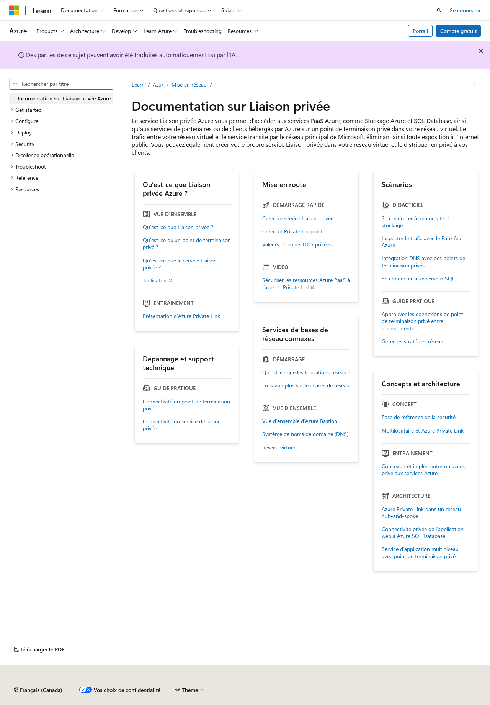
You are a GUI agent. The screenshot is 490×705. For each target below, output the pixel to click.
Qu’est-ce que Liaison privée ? (178, 227)
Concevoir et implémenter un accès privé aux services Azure (423, 470)
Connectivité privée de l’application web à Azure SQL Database (423, 532)
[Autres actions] (474, 85)
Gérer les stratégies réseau (412, 341)
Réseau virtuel (278, 447)
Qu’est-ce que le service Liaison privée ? (180, 264)
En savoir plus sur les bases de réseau (306, 385)
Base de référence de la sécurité (419, 417)
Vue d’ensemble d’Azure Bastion (299, 421)
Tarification (155, 280)
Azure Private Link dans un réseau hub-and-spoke (421, 513)
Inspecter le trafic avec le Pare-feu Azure (421, 242)
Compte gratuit (458, 30)
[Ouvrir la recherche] (439, 10)
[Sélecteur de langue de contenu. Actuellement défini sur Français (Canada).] (38, 690)
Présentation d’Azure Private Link (181, 316)
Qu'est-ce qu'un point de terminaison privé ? (187, 244)
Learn (138, 84)
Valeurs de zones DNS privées (297, 244)
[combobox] (61, 84)
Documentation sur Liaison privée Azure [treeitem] (63, 98)
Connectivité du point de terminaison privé (186, 405)
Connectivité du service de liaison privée (182, 425)
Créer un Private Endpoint (292, 231)
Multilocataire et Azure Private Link (423, 430)
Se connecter (465, 10)
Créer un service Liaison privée (297, 218)
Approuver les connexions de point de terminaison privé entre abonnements (422, 321)
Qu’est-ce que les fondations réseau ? (306, 372)
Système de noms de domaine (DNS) (305, 434)
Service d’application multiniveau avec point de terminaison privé (420, 552)
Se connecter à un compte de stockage (416, 222)
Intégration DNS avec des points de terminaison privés (423, 262)
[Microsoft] (14, 10)
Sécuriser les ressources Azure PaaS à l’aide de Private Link (306, 283)
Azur (158, 84)
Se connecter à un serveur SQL (418, 278)
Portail (420, 30)
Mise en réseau (189, 84)
